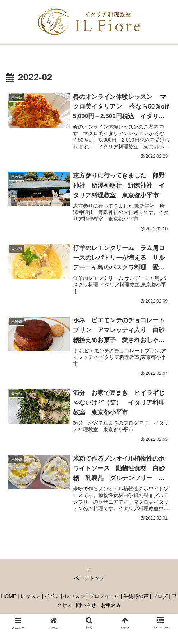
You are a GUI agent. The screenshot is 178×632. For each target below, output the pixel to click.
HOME (8, 597)
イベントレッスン (65, 597)
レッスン (30, 597)
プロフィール (104, 597)
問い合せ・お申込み (98, 606)
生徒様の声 (136, 597)
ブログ (160, 597)
